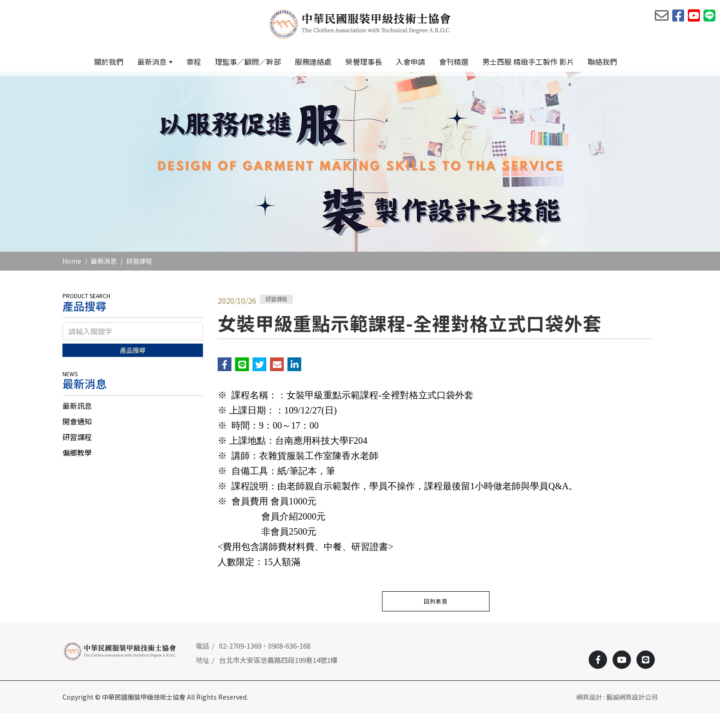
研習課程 (139, 265)
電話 (202, 650)
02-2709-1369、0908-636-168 (264, 650)
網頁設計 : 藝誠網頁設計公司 (617, 701)
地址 (202, 664)
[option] (360, 166)
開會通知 (77, 425)
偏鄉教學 (77, 457)
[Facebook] (598, 664)
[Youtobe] (622, 664)
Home (71, 265)
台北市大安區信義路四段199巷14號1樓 (278, 664)
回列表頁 (436, 606)
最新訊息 (77, 410)
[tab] (132, 410)
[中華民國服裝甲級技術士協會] (360, 23)
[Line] (645, 664)
